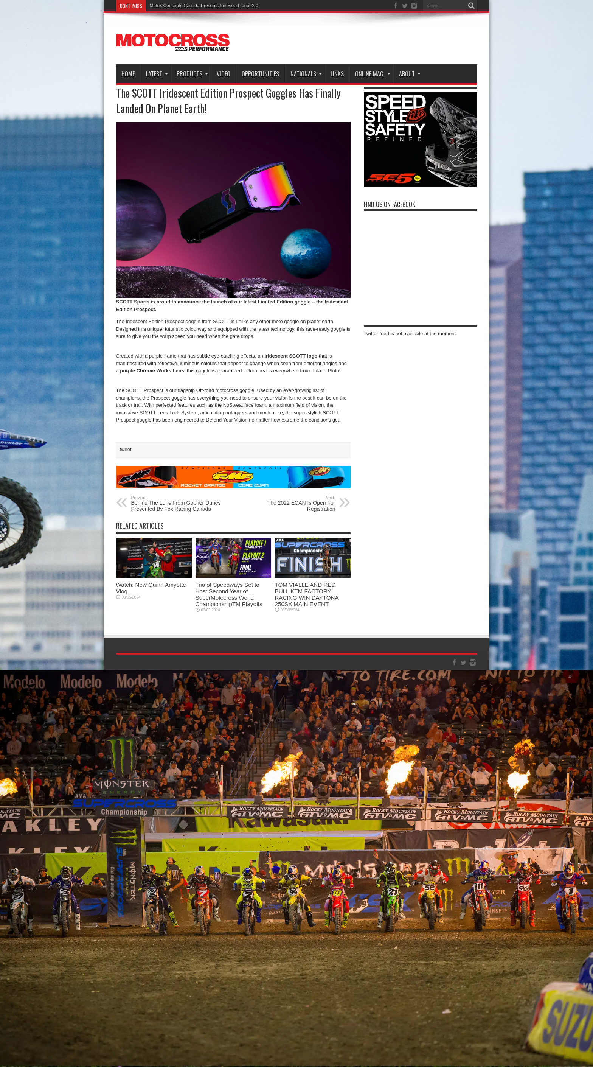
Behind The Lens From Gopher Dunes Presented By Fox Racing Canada (177, 503)
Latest (157, 73)
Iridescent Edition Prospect (155, 321)
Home (128, 73)
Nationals (306, 73)
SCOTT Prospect (144, 390)
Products (192, 73)
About (410, 73)
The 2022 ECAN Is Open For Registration (289, 503)
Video (223, 73)
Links (337, 73)
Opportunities (260, 73)
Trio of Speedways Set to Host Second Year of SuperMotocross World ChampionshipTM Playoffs (229, 594)
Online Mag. (372, 73)
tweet (126, 449)
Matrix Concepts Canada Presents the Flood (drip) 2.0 (204, 5)
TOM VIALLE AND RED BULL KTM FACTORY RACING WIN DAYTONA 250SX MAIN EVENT (306, 594)
